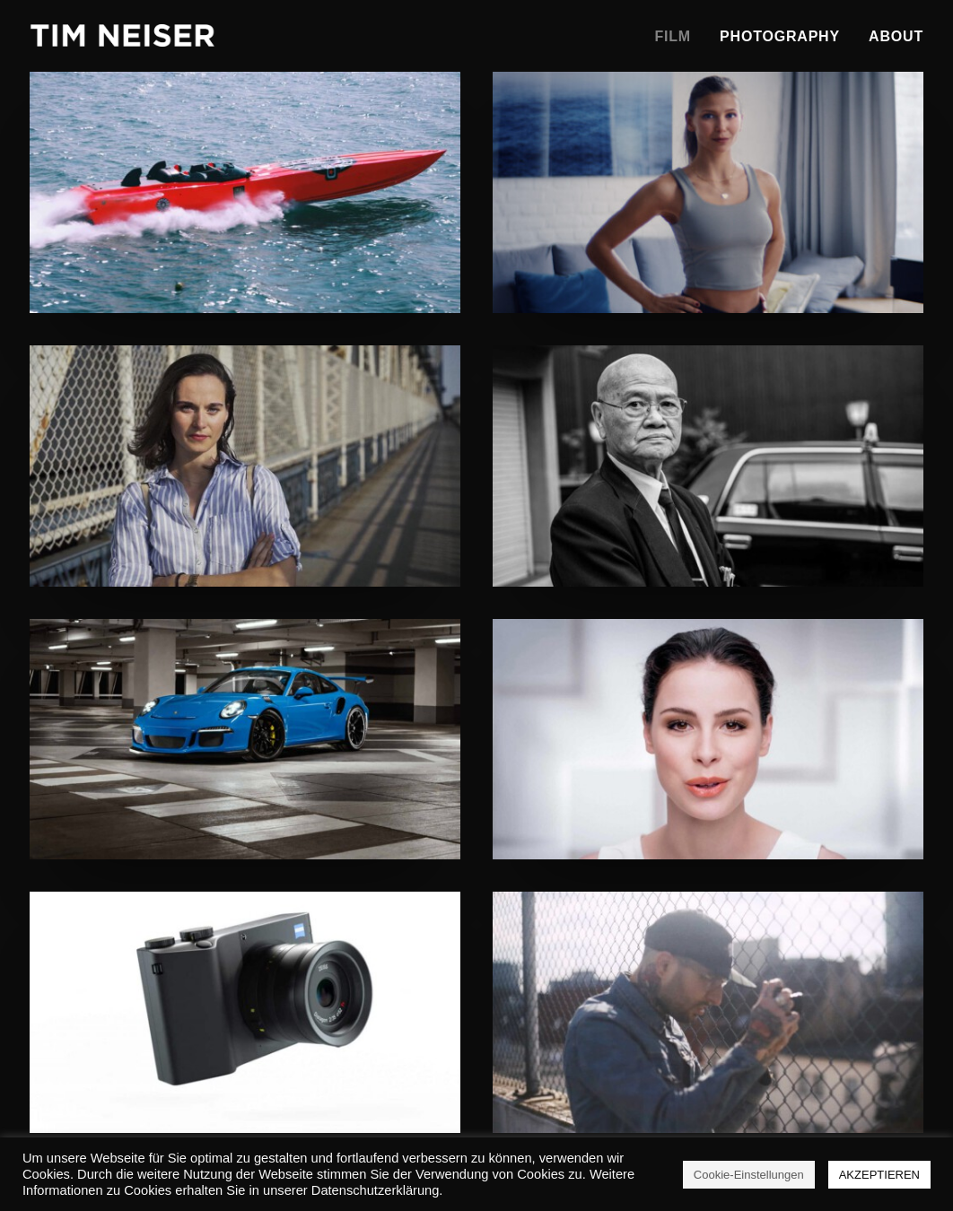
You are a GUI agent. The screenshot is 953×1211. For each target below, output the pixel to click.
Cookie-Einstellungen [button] (749, 1174)
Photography (780, 36)
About (896, 36)
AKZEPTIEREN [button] (879, 1174)
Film (672, 36)
